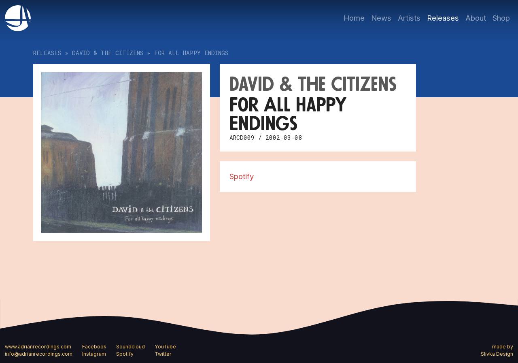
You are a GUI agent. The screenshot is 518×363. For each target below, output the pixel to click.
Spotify (241, 176)
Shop (501, 17)
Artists (409, 17)
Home (354, 17)
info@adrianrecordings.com (38, 354)
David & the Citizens (107, 53)
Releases (443, 17)
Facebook (94, 347)
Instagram (94, 354)
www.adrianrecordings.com (38, 347)
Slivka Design (497, 354)
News (381, 17)
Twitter (163, 354)
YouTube (165, 347)
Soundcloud (130, 347)
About (475, 17)
